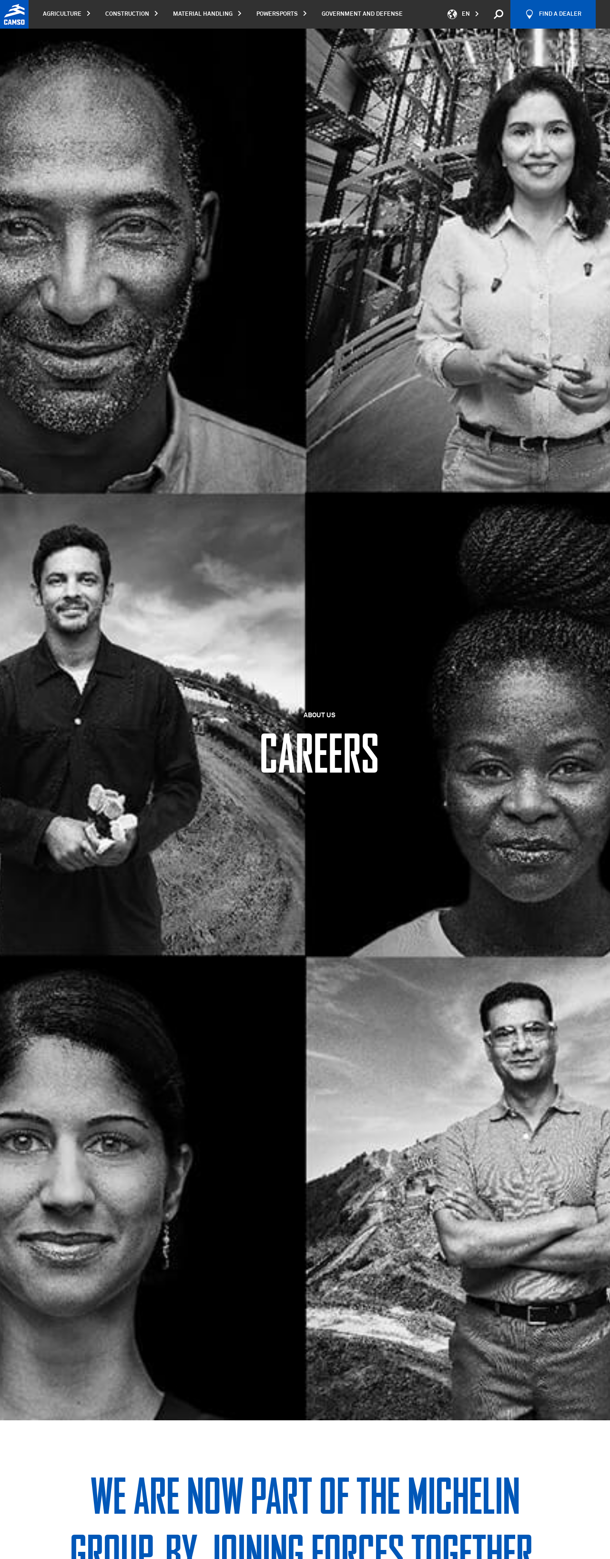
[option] (305, 724)
